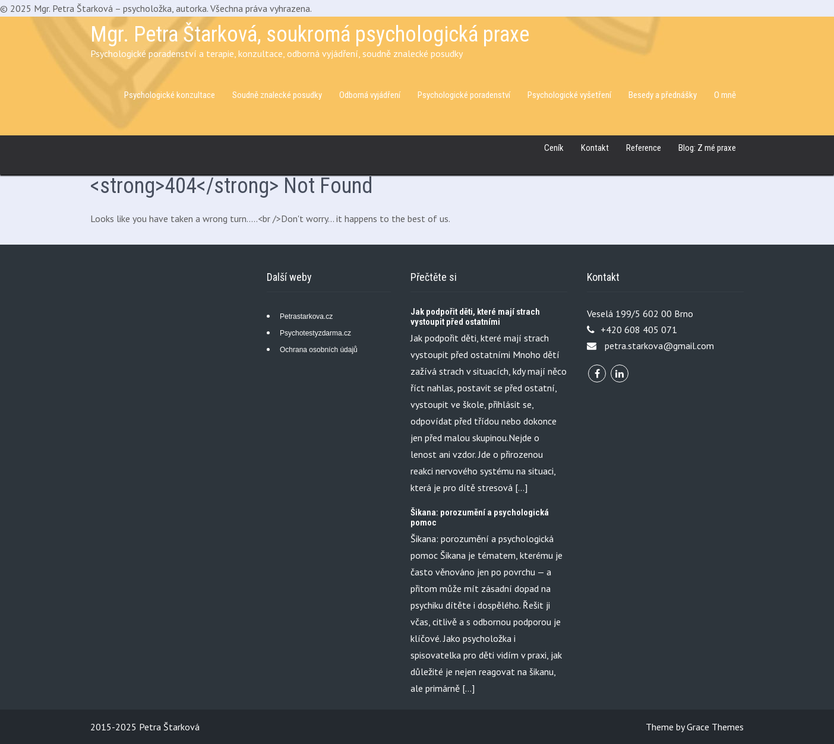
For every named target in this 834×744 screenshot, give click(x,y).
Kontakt (595, 148)
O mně (725, 95)
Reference (643, 148)
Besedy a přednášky (662, 95)
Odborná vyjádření (369, 95)
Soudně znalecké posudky (277, 95)
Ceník (554, 148)
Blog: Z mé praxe (707, 148)
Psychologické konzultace (169, 95)
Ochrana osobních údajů (319, 350)
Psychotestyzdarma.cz (315, 333)
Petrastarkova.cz (306, 316)
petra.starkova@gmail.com (659, 346)
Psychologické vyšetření (569, 95)
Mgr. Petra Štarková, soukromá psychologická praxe (309, 34)
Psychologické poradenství (464, 95)
